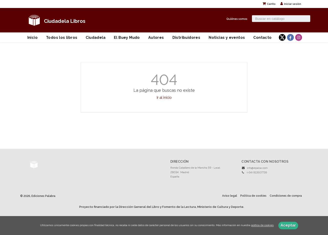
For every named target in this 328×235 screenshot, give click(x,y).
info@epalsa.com (257, 168)
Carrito (269, 4)
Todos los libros (61, 37)
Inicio (32, 37)
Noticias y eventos (227, 37)
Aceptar (288, 225)
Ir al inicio (164, 97)
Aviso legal (229, 195)
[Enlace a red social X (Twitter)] (282, 37)
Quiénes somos (236, 18)
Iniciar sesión (290, 4)
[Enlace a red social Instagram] (298, 37)
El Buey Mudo (127, 37)
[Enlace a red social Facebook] (290, 37)
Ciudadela (95, 37)
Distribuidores (186, 37)
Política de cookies (253, 195)
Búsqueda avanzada (264, 24)
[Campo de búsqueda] (281, 18)
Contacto (262, 37)
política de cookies (262, 225)
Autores (156, 37)
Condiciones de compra (286, 195)
